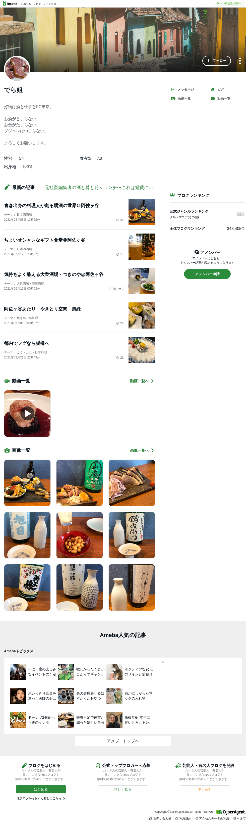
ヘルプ (239, 818)
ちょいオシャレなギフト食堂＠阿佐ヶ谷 (44, 240)
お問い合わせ (160, 818)
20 (112, 289)
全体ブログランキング (187, 228)
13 (120, 254)
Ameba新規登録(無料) (229, 3)
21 (120, 357)
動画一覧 (220, 98)
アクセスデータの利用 (212, 818)
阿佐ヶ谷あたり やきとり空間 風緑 (42, 308)
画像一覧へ (142, 450)
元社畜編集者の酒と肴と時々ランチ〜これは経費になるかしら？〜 (112, 187)
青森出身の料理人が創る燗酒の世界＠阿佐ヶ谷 (51, 205)
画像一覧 (181, 98)
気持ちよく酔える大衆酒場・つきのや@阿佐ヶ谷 (53, 274)
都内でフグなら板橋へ (26, 343)
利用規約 (183, 818)
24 (120, 323)
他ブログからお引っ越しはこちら (39, 798)
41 (120, 220)
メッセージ (182, 89)
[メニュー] (240, 61)
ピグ (217, 89)
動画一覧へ (142, 381)
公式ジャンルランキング (189, 211)
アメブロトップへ (123, 741)
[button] (216, 61)
